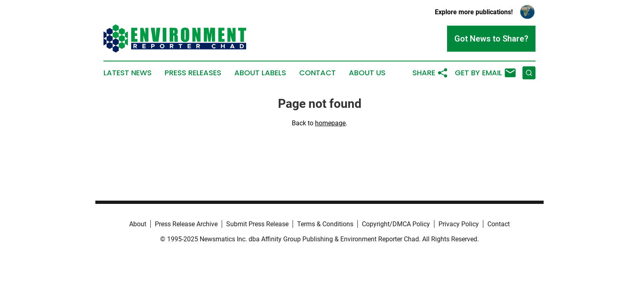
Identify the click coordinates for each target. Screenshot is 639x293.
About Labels (260, 72)
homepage (330, 123)
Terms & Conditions (325, 224)
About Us (367, 72)
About (137, 224)
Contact (317, 72)
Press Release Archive (186, 224)
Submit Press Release (257, 224)
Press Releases (193, 72)
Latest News (128, 72)
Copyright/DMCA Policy (396, 224)
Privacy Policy (458, 224)
